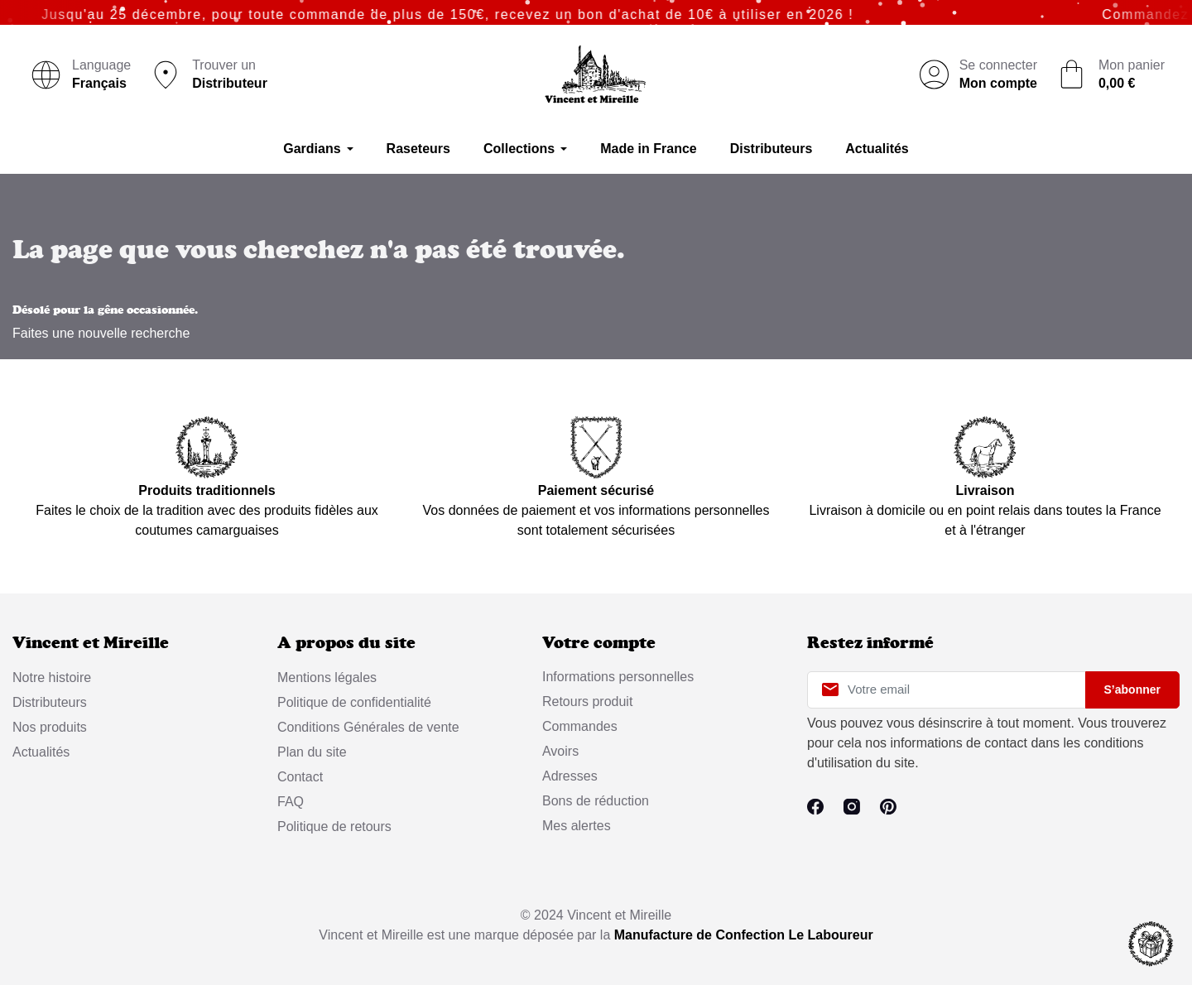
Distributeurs (49, 702)
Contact (300, 777)
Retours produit (587, 701)
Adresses (570, 776)
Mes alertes (576, 826)
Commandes (580, 726)
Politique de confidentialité (354, 702)
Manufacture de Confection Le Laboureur (743, 935)
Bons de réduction (595, 801)
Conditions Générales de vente (368, 727)
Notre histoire (51, 677)
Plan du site (312, 752)
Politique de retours (334, 826)
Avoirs (560, 751)
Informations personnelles (618, 677)
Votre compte (599, 642)
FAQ (290, 802)
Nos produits (49, 727)
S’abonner (1132, 689)
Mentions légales (327, 677)
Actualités (41, 752)
